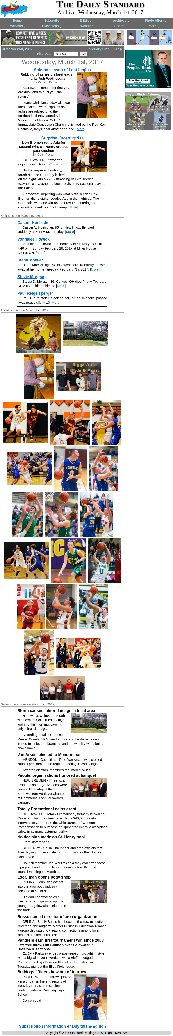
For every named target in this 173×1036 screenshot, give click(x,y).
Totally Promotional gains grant (46, 809)
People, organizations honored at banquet (56, 775)
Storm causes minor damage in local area (56, 710)
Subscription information (42, 1026)
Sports (119, 26)
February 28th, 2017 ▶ (104, 49)
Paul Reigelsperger (35, 293)
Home (17, 20)
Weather (86, 26)
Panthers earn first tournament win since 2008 (60, 940)
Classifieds (52, 26)
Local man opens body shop (44, 877)
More (154, 26)
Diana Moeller (30, 260)
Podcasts (17, 26)
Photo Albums (155, 20)
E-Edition (86, 20)
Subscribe (52, 20)
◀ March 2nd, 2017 (17, 49)
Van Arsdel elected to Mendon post (50, 754)
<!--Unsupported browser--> (148, 111)
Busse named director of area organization (57, 916)
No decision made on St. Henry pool (51, 837)
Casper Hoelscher (34, 222)
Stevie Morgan (30, 277)
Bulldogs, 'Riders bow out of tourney (51, 972)
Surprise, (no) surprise (62, 138)
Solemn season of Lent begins (62, 70)
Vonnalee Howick (33, 239)
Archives (121, 21)
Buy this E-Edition (89, 1026)
